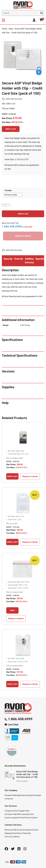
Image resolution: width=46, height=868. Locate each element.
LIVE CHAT (28, 227)
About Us (24, 795)
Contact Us (9, 799)
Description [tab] (8, 258)
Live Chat (13, 724)
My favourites (19, 830)
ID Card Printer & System (28, 818)
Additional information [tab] (29, 260)
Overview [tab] (18, 258)
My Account (9, 830)
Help (29, 833)
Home (4, 29)
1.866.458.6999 (20, 719)
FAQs (19, 814)
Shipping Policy (10, 833)
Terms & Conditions (12, 837)
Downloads (36, 795)
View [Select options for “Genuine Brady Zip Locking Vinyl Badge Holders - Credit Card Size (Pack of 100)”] (12, 610)
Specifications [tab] (39, 258)
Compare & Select (12, 811)
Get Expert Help (11, 814)
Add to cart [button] (12, 476)
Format (8, 190)
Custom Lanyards (11, 818)
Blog (30, 795)
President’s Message (13, 795)
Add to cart (11, 129)
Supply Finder (24, 811)
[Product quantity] (6, 205)
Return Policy (22, 833)
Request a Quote (23, 236)
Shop (11, 29)
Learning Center (27, 814)
